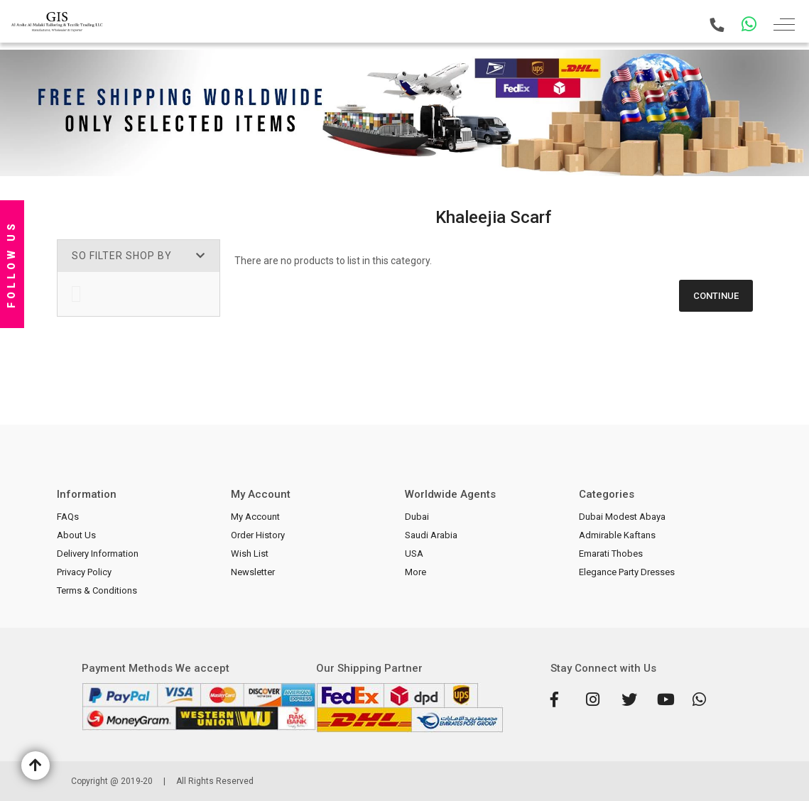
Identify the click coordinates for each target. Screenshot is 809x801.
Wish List (249, 553)
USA (414, 553)
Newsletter (253, 572)
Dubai (417, 516)
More (415, 572)
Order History (258, 535)
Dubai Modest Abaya (622, 516)
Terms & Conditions (97, 590)
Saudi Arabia (431, 535)
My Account (255, 516)
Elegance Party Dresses (627, 572)
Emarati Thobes (611, 553)
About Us (76, 535)
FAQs (68, 516)
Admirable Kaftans (617, 535)
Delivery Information (98, 553)
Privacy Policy (84, 572)
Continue (716, 295)
